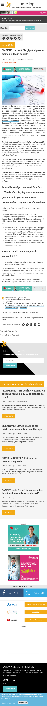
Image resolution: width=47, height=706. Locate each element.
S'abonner (10, 366)
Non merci (23, 703)
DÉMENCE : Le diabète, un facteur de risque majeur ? (24, 303)
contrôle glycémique (9, 162)
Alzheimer (10, 275)
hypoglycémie (23, 142)
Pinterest (11, 38)
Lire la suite (8, 416)
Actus (10, 18)
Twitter (7, 38)
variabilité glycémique (10, 144)
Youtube (39, 324)
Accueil (3, 18)
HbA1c (39, 149)
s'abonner (10, 689)
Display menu (2, 4)
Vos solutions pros (36, 620)
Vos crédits (35, 612)
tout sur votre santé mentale (35, 604)
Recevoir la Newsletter (23, 587)
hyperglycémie (35, 142)
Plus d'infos (5, 699)
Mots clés (4, 28)
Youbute (19, 38)
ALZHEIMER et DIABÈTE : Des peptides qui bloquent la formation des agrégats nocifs (24, 307)
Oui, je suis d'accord (9, 703)
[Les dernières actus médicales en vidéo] (23, 653)
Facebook (3, 38)
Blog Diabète (12, 331)
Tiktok (15, 38)
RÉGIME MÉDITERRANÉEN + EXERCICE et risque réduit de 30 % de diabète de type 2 (23, 394)
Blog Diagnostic (13, 335)
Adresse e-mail (9, 357)
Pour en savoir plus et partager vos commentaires (20, 312)
